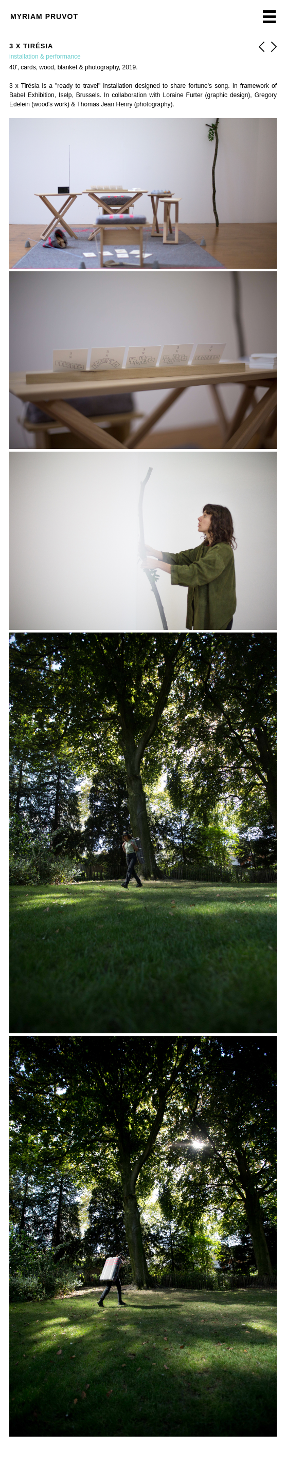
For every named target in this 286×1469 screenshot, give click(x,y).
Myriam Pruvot (44, 16)
